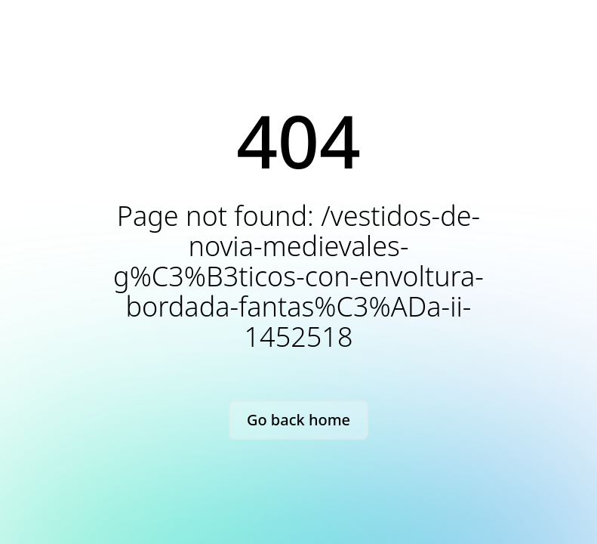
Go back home (298, 420)
